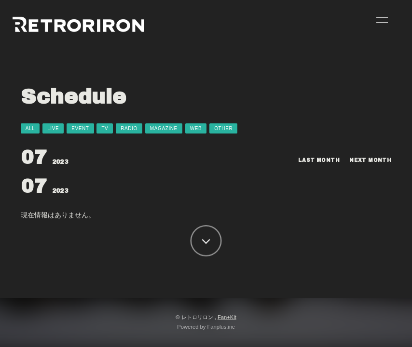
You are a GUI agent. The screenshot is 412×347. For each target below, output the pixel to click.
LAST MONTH (319, 160)
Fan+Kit (227, 317)
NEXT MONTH (370, 160)
